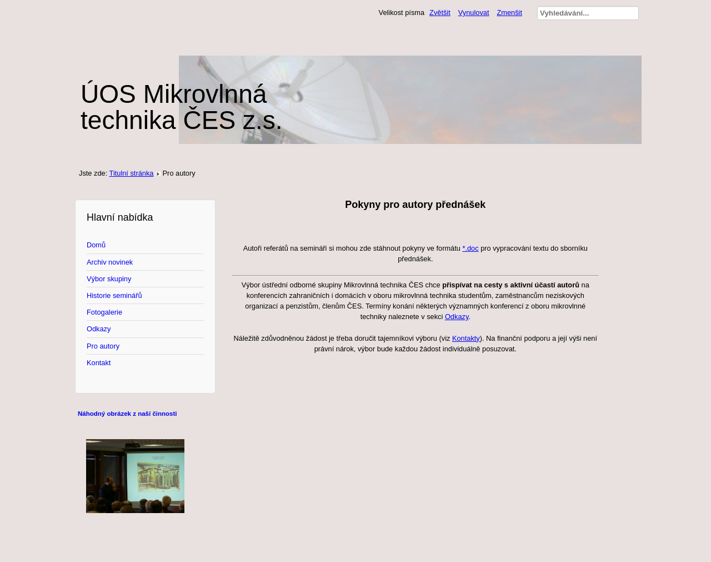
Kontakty (466, 338)
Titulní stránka (131, 173)
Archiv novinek (110, 262)
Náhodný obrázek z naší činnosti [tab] (127, 413)
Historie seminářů (114, 295)
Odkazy (99, 329)
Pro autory (103, 346)
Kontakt (99, 363)
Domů (96, 245)
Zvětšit (439, 12)
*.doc (470, 248)
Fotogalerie (104, 312)
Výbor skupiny (109, 279)
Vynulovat (473, 12)
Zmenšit (509, 12)
